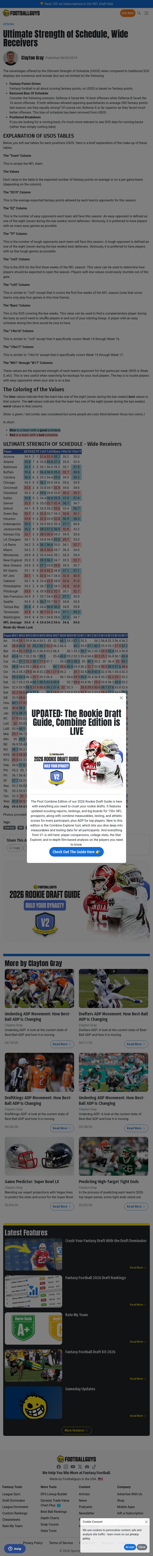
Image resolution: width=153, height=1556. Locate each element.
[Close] (146, 1522)
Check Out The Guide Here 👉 (76, 851)
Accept (130, 1547)
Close (141, 1547)
